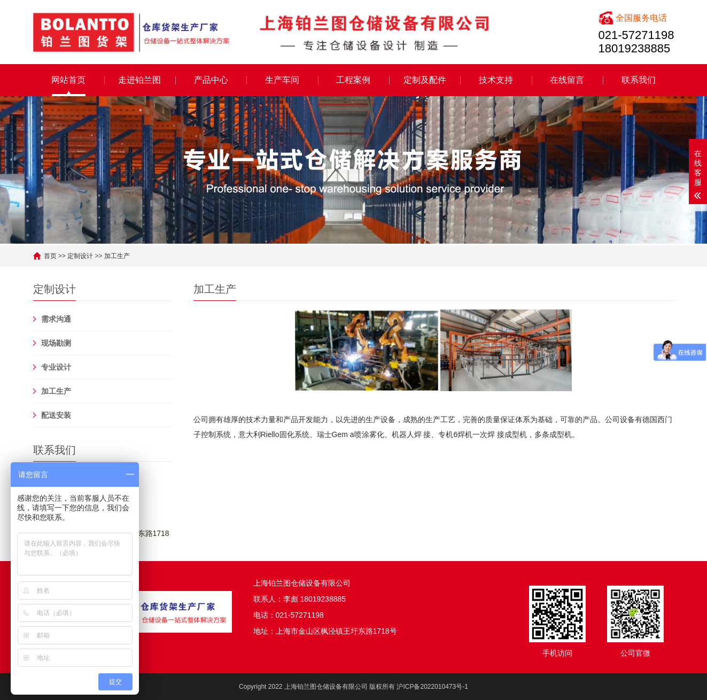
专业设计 (56, 367)
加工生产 (117, 256)
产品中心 (211, 79)
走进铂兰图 (139, 79)
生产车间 (282, 79)
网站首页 (68, 79)
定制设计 (80, 256)
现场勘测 (56, 343)
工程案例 (353, 79)
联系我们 (638, 79)
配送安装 (56, 415)
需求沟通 (56, 319)
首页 (50, 256)
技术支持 (496, 79)
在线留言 (567, 79)
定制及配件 (424, 79)
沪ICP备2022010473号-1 (432, 686)
